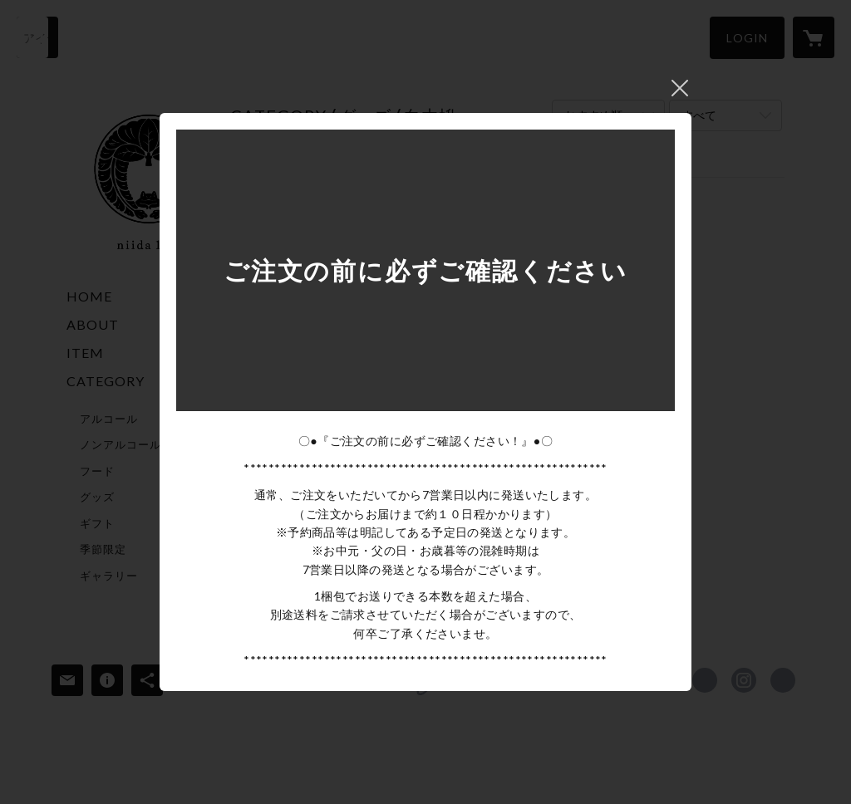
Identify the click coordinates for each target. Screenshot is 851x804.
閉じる (679, 88)
